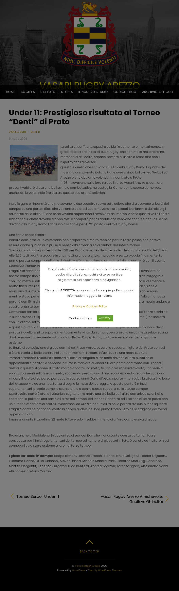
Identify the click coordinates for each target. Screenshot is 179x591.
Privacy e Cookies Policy (89, 306)
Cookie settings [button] (80, 318)
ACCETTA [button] (105, 318)
